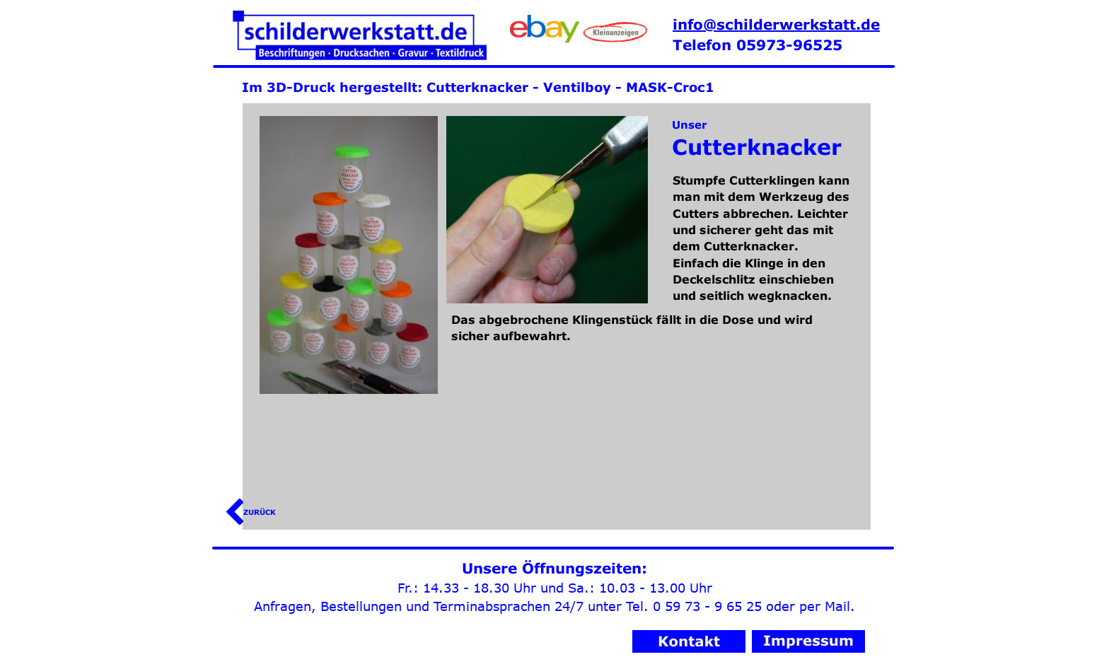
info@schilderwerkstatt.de (776, 24)
